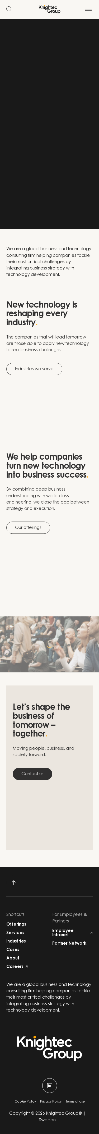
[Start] (49, 9)
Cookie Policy (25, 1101)
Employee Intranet (72, 933)
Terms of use (75, 1101)
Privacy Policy (51, 1101)
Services (15, 933)
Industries (16, 941)
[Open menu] (87, 6)
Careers (17, 967)
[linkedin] (49, 1085)
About (12, 958)
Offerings (16, 924)
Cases (12, 950)
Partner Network (69, 943)
